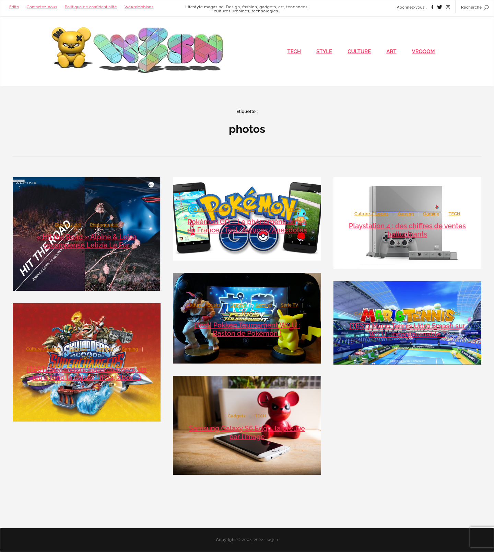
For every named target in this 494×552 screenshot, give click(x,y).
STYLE (324, 51)
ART (391, 51)
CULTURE (359, 51)
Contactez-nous (42, 7)
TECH (294, 51)
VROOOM (423, 51)
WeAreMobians (139, 7)
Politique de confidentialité (91, 7)
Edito (14, 7)
